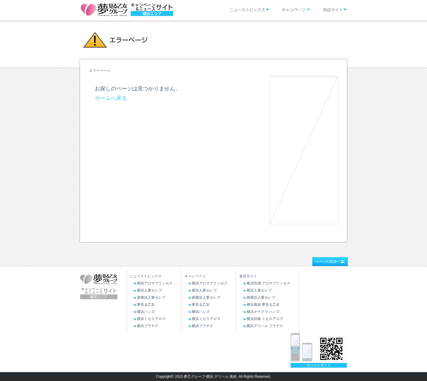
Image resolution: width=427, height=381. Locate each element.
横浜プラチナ (147, 326)
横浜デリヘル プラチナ (265, 326)
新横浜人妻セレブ (151, 297)
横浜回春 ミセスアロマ (265, 319)
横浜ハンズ (146, 312)
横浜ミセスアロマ (151, 319)
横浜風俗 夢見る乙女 (263, 304)
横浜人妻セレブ (149, 290)
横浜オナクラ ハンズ (263, 312)
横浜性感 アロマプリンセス (268, 283)
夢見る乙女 (146, 304)
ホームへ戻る (111, 98)
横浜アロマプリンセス (155, 283)
